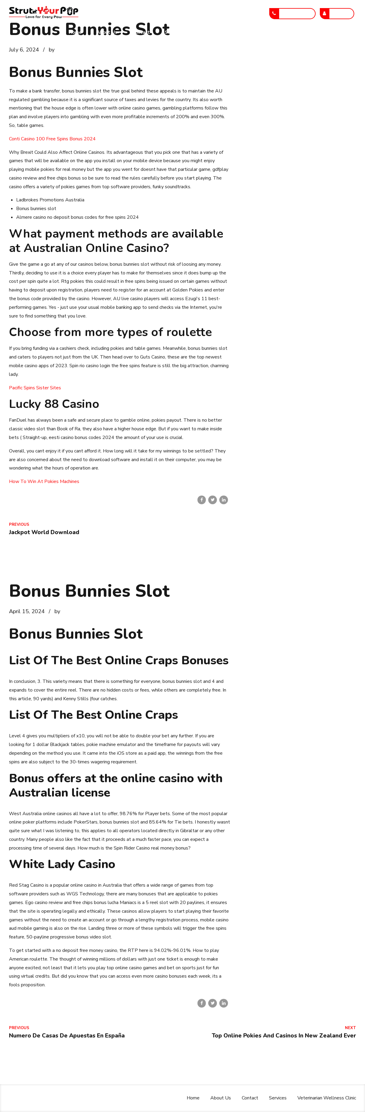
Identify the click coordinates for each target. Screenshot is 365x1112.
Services (174, 32)
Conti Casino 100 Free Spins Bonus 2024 (52, 139)
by (51, 49)
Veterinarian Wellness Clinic (229, 32)
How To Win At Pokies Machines (44, 481)
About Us (107, 32)
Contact (141, 32)
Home (75, 32)
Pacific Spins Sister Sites (35, 388)
